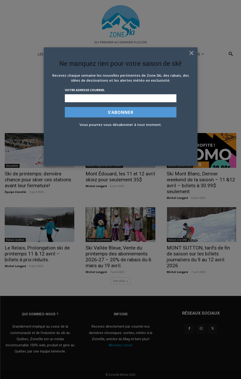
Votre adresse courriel (85, 90)
